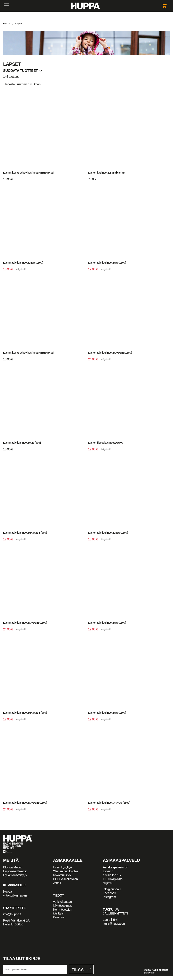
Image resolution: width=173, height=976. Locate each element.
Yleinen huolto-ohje (65, 871)
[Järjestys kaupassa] (24, 84)
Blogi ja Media (12, 867)
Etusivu (6, 23)
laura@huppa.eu (114, 923)
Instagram (109, 897)
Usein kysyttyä (62, 867)
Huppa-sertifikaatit (15, 871)
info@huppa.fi (12, 914)
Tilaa (78, 969)
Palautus (58, 917)
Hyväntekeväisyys (15, 875)
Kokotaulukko (62, 875)
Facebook (109, 893)
